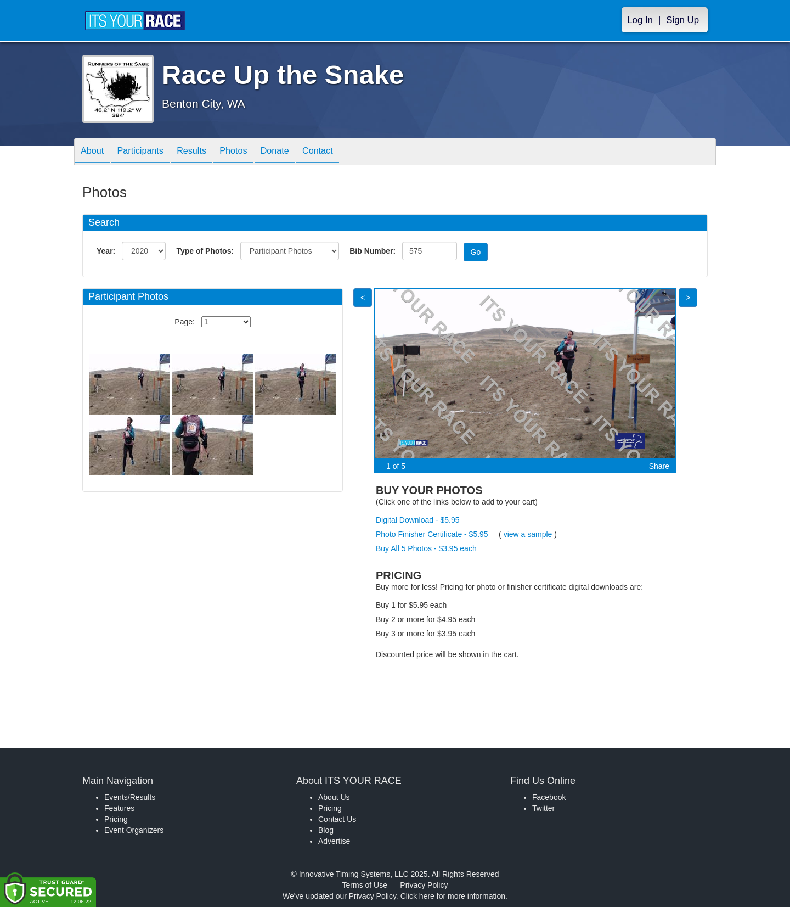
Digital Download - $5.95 (418, 520)
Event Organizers (133, 830)
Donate (299, 152)
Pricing (116, 819)
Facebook (549, 797)
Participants (149, 152)
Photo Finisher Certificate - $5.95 (432, 534)
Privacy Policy (424, 885)
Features (119, 808)
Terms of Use (364, 885)
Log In (640, 20)
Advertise (334, 841)
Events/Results (129, 797)
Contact (348, 152)
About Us (334, 797)
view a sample (528, 534)
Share (659, 466)
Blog (326, 830)
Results (205, 152)
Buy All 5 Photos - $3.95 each (426, 548)
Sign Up (682, 20)
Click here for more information (452, 896)
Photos (253, 152)
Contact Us (337, 819)
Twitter (543, 808)
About (95, 152)
